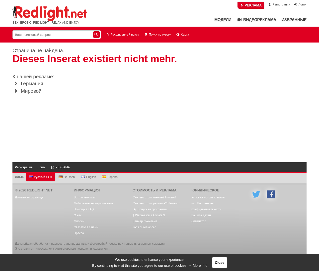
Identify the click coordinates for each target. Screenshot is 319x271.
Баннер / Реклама (145, 221)
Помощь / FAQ (84, 209)
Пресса (79, 233)
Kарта (182, 34)
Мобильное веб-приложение (93, 203)
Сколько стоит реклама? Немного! (156, 203)
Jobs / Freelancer (144, 227)
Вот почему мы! (84, 197)
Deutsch (67, 177)
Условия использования (208, 197)
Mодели (222, 20)
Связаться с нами (86, 227)
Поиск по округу (157, 34)
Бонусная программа (150, 209)
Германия (27, 83)
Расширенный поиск (122, 34)
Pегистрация (278, 4)
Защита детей (201, 215)
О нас (78, 215)
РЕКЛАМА (251, 5)
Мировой (26, 91)
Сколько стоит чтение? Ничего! (154, 197)
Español (110, 177)
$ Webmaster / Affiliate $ (149, 215)
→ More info (197, 266)
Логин (300, 4)
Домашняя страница (29, 197)
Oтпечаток (198, 221)
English (88, 177)
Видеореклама (256, 20)
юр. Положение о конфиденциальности (206, 206)
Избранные (294, 20)
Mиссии (79, 221)
